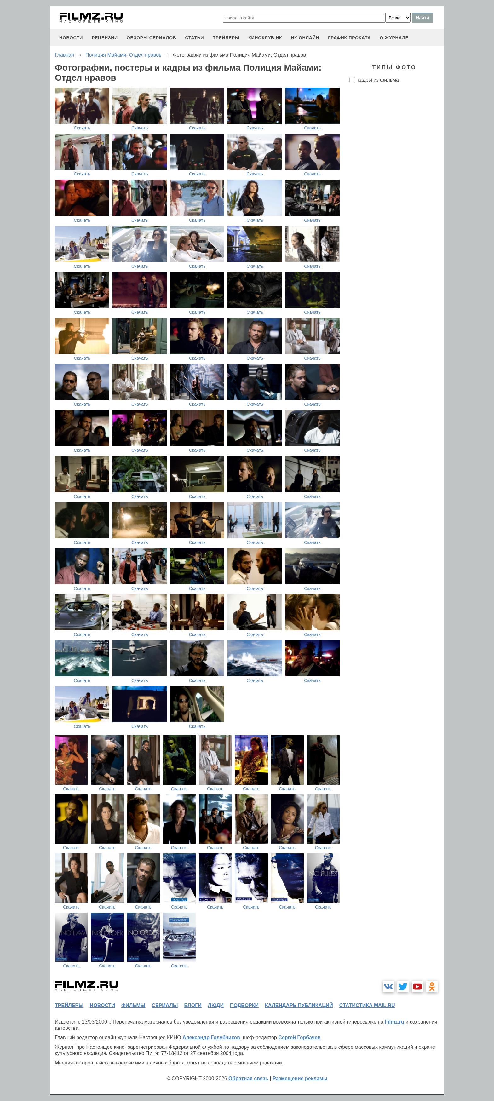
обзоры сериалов (151, 37)
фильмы (133, 1005)
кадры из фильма (378, 80)
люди (216, 1005)
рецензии (105, 37)
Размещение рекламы (300, 1078)
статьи (194, 37)
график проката (349, 37)
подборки (244, 1005)
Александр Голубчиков (211, 1037)
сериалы (165, 1005)
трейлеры (226, 37)
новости (71, 37)
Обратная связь (248, 1078)
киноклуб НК (265, 37)
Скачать (82, 127)
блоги (192, 1005)
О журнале (394, 37)
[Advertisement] (396, 193)
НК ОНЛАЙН (305, 37)
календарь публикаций (299, 1005)
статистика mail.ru (367, 1005)
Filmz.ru (394, 1021)
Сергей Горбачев (299, 1037)
